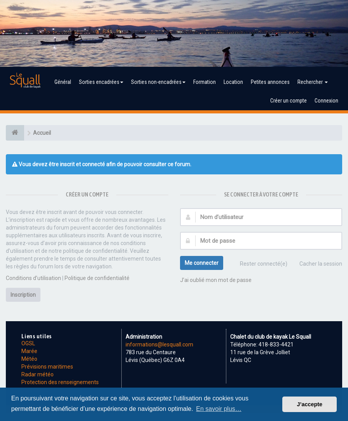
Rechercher (312, 82)
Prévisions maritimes (47, 367)
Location (233, 82)
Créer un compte (288, 100)
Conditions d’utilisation (33, 278)
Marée (29, 351)
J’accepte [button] (309, 404)
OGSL (28, 343)
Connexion (326, 100)
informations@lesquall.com (159, 344)
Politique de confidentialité (97, 278)
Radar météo (37, 374)
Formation (204, 82)
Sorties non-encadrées (158, 82)
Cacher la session (316, 264)
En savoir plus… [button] (218, 408)
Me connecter (202, 263)
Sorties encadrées (101, 82)
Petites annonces (270, 82)
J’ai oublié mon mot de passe (216, 280)
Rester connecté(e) (259, 264)
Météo (29, 359)
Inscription (23, 295)
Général (62, 82)
